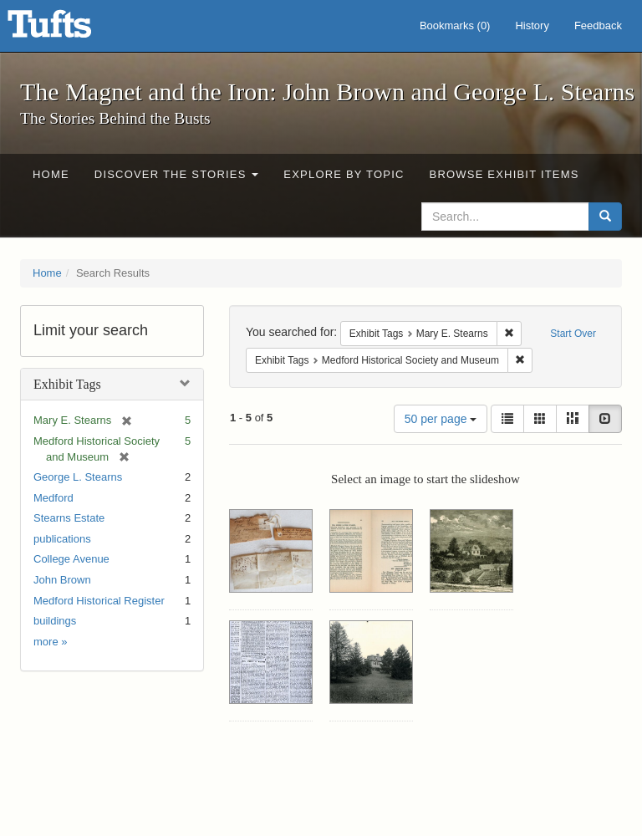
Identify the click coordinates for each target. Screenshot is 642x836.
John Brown (62, 579)
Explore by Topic (343, 174)
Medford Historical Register (99, 600)
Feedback (598, 25)
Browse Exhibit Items (504, 174)
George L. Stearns (77, 477)
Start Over (573, 333)
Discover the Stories (176, 174)
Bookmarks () (455, 25)
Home (51, 174)
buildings (54, 620)
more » (50, 641)
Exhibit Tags (67, 384)
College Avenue (71, 559)
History (531, 25)
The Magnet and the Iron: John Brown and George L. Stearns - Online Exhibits (70, 29)
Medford (53, 498)
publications (62, 539)
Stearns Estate (68, 518)
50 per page (441, 419)
